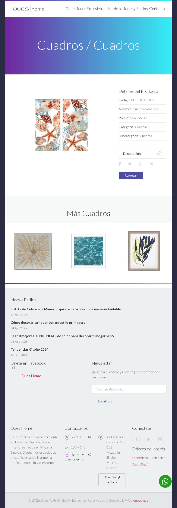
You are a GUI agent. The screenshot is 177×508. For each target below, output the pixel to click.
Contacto (157, 8)
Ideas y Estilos (136, 8)
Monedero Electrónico (148, 458)
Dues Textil (140, 464)
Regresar (131, 175)
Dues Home (31, 376)
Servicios (114, 8)
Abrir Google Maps (112, 479)
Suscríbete (105, 401)
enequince (140, 500)
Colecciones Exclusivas (85, 9)
